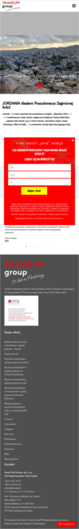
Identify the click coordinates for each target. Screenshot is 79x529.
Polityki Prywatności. (56, 218)
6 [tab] (48, 246)
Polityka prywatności (13, 523)
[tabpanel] (37, 230)
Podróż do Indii (11, 354)
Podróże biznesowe (13, 444)
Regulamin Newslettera (34, 523)
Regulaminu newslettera (33, 218)
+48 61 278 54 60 (12, 484)
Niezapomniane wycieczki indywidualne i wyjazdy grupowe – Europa (15, 345)
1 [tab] (26, 246)
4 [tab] (39, 246)
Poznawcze (9, 449)
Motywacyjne (10, 439)
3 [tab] (35, 246)
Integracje (8, 429)
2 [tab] (30, 246)
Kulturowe (9, 434)
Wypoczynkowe (11, 459)
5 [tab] (43, 246)
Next (74, 229)
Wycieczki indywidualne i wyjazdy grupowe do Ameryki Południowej (15, 371)
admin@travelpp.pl (12, 488)
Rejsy (6, 454)
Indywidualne (10, 424)
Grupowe (8, 419)
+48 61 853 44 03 (12, 481)
